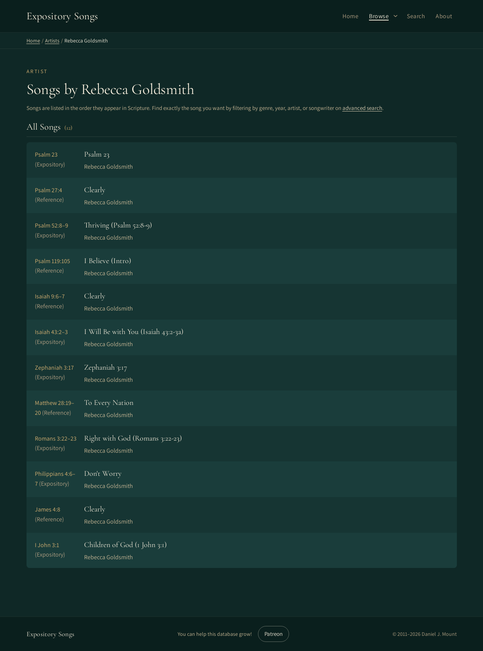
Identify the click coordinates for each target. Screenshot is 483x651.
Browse (379, 16)
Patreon (273, 633)
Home (350, 16)
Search (416, 16)
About (444, 16)
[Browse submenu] (395, 16)
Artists (52, 40)
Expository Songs (51, 634)
